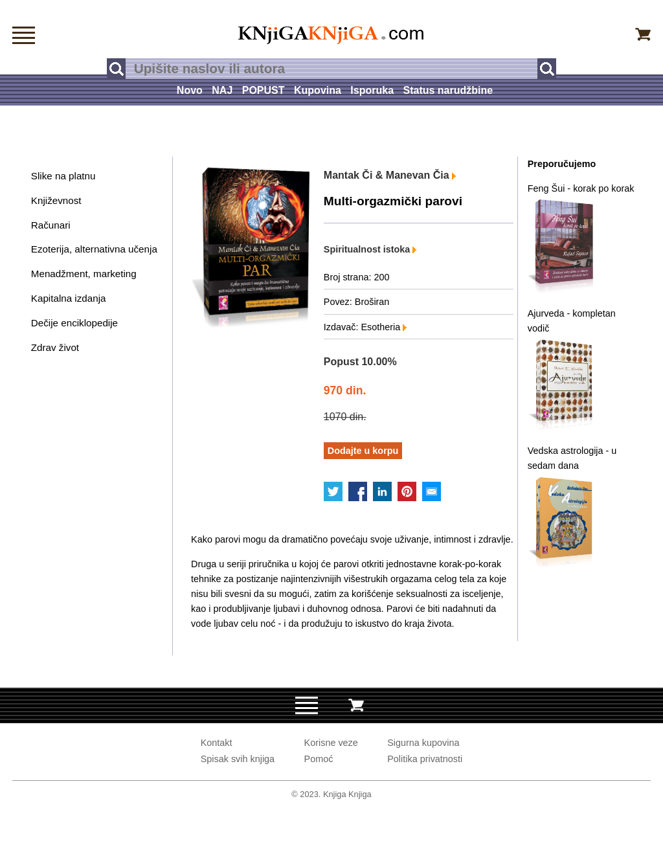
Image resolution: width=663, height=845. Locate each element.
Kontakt (216, 743)
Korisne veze (331, 743)
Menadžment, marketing (84, 273)
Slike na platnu (63, 175)
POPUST (263, 90)
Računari (51, 225)
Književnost (56, 200)
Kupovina (317, 90)
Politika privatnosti (424, 759)
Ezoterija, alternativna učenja (94, 248)
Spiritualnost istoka (370, 249)
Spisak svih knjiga (238, 759)
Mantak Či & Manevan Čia (390, 175)
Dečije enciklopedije (74, 322)
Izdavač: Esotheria (365, 327)
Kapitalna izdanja (68, 298)
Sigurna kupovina (423, 743)
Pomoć (318, 759)
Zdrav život (55, 347)
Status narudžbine (448, 90)
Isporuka (372, 90)
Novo (190, 90)
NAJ (222, 90)
